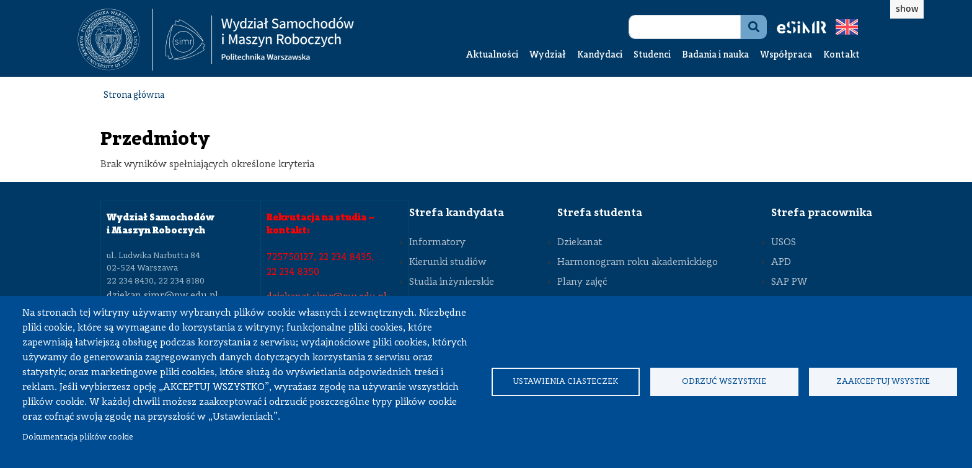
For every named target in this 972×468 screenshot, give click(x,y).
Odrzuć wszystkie (724, 382)
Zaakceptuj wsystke (883, 382)
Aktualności (492, 55)
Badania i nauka (715, 55)
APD (781, 262)
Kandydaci (599, 55)
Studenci (652, 55)
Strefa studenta (599, 213)
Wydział (547, 55)
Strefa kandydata (456, 213)
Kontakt (841, 55)
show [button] (907, 8)
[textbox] (114, 40)
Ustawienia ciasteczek (565, 382)
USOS (783, 243)
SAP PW (789, 282)
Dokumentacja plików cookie (77, 437)
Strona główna (134, 95)
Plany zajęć (582, 282)
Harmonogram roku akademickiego (637, 262)
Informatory (437, 243)
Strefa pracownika (821, 213)
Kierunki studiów (448, 262)
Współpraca (786, 55)
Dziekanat (579, 243)
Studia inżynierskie (451, 282)
